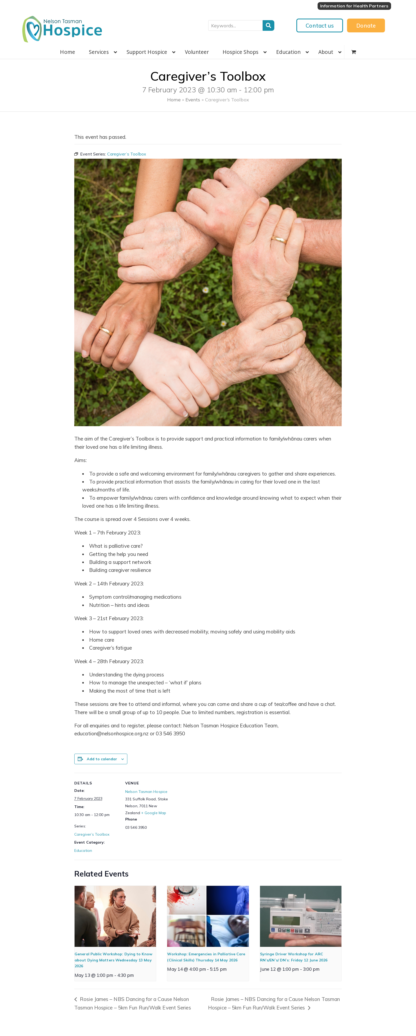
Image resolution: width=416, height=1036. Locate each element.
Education (83, 850)
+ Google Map (153, 812)
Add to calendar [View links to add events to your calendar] (102, 759)
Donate (366, 25)
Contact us (320, 25)
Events (192, 99)
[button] (353, 52)
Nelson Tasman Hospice (146, 791)
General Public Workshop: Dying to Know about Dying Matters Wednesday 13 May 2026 (113, 960)
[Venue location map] (204, 810)
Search (268, 25)
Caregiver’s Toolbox (91, 834)
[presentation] (115, 916)
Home (173, 99)
